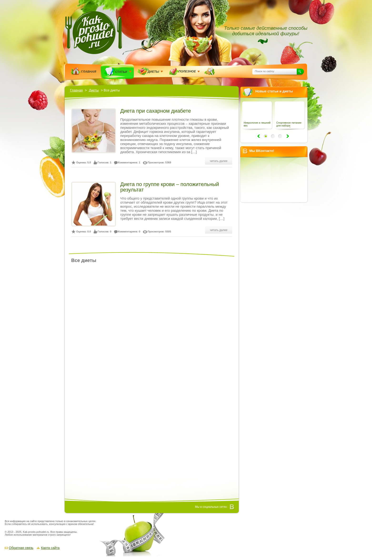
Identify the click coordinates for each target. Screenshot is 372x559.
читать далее (218, 161)
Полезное (187, 71)
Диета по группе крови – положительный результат (169, 187)
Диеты (153, 71)
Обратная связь (21, 548)
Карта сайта (50, 548)
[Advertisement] (275, 277)
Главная (88, 71)
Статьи (121, 72)
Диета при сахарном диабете (155, 111)
